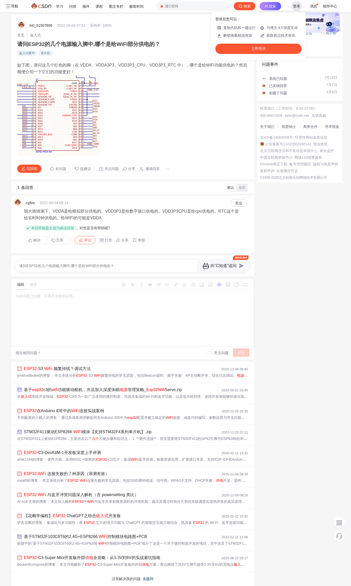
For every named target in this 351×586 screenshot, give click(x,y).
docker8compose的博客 (36, 564)
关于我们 (267, 127)
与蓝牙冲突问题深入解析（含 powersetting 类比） (81, 495)
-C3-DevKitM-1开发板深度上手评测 (62, 452)
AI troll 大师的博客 (32, 501)
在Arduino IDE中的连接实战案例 (64, 411)
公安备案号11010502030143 (288, 144)
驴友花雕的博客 (29, 523)
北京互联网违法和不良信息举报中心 (289, 151)
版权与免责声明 (325, 164)
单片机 (45, 53)
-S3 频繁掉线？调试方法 (57, 368)
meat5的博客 (27, 480)
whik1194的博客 (30, 459)
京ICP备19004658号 (276, 137)
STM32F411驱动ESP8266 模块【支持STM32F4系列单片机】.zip (88, 432)
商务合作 (310, 127)
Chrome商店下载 (273, 164)
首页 (20, 35)
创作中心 (330, 6)
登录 (296, 6)
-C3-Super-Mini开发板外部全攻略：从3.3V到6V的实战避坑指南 (92, 557)
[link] (20, 35)
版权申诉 (267, 171)
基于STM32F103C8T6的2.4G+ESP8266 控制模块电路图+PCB (85, 536)
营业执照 (320, 144)
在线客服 (319, 116)
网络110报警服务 (308, 157)
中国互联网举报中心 (276, 157)
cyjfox (30, 203)
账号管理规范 (300, 164)
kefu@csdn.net (297, 116)
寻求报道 (332, 127)
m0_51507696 (40, 25)
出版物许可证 (287, 171)
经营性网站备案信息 (311, 137)
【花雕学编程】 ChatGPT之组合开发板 (72, 516)
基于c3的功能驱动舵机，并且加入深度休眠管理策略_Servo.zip (103, 389)
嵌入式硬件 (27, 53)
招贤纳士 (289, 127)
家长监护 (327, 151)
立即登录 (258, 49)
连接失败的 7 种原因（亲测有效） (66, 473)
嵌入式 (35, 35)
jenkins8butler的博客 (33, 375)
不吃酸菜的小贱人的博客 (37, 417)
